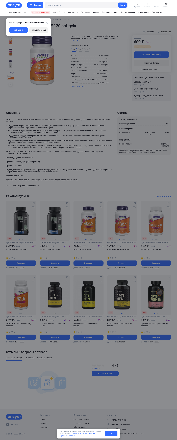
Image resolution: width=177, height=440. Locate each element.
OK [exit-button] (111, 433)
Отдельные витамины (90, 12)
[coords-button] (16, 12)
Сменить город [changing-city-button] (39, 30)
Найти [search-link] (122, 5)
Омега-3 (56, 12)
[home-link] (14, 5)
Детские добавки (128, 12)
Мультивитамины (70, 12)
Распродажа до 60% (40, 12)
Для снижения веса (110, 12)
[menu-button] (35, 5)
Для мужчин (157, 12)
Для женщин (143, 12)
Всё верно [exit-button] (18, 30)
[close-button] (46, 22)
